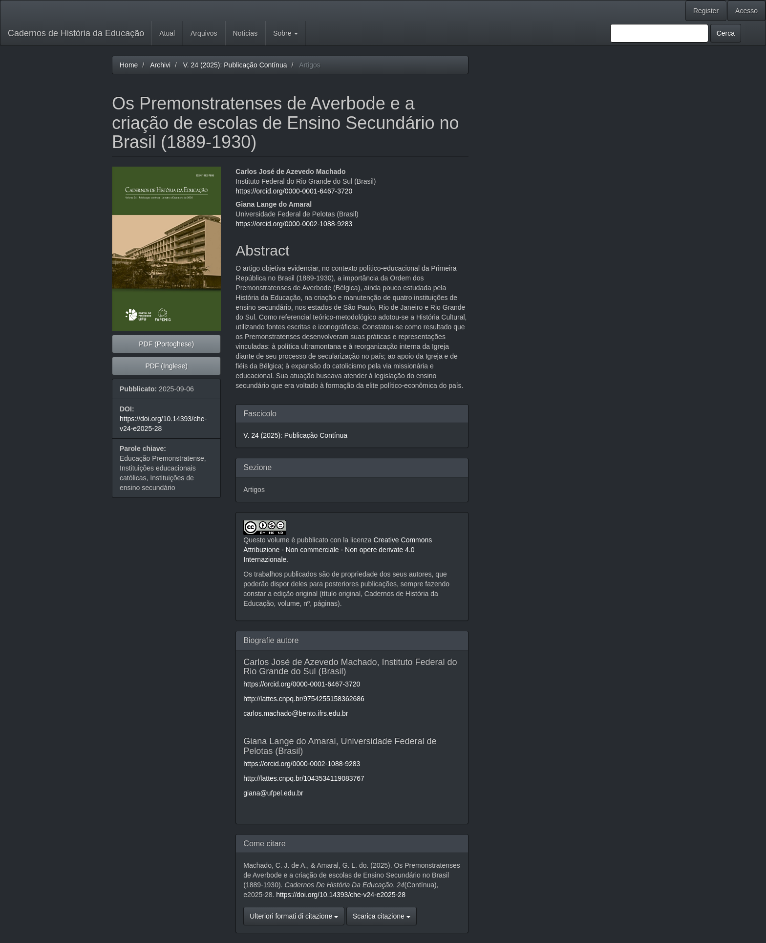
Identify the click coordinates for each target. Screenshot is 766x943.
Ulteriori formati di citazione (294, 916)
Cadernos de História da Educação (76, 33)
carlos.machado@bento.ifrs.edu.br (295, 713)
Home (129, 65)
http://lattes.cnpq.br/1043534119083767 (303, 778)
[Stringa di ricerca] (659, 33)
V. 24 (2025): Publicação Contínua (235, 65)
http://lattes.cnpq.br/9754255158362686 (303, 699)
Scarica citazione (381, 916)
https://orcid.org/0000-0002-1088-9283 (293, 224)
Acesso (746, 11)
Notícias (245, 33)
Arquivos (204, 33)
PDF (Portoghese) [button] (166, 344)
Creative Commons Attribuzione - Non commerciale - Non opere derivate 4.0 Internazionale (337, 549)
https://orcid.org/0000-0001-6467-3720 (293, 191)
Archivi (160, 65)
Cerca (726, 33)
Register (706, 11)
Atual (167, 33)
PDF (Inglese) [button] (166, 366)
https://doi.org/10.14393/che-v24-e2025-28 (340, 895)
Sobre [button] (285, 33)
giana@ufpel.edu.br (273, 793)
